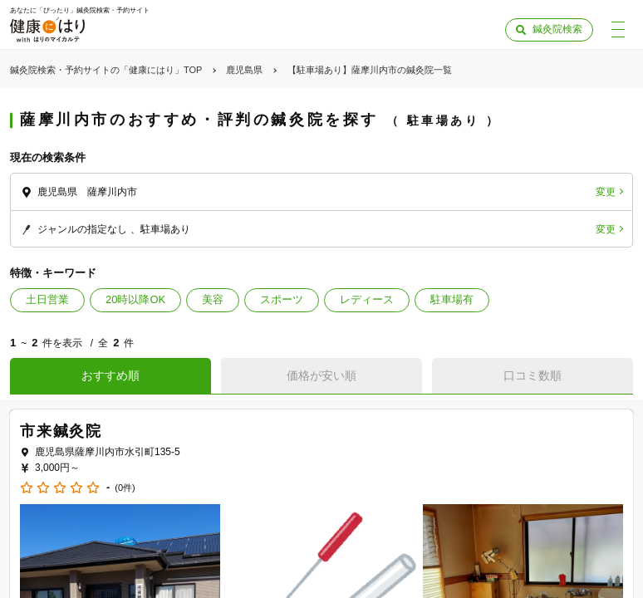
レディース (367, 299)
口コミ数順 (532, 375)
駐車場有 (452, 299)
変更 (606, 192)
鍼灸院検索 (557, 29)
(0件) (125, 488)
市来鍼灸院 (61, 431)
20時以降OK (135, 299)
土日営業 (47, 299)
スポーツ (281, 299)
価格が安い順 (321, 375)
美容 (212, 299)
